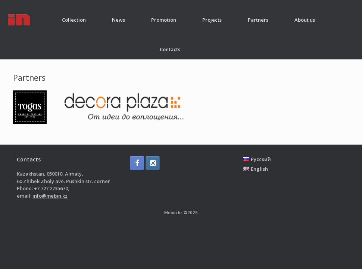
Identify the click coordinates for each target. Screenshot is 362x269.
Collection (74, 19)
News (118, 19)
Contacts (170, 49)
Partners (258, 19)
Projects (212, 19)
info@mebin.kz (50, 195)
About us (304, 19)
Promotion (163, 19)
